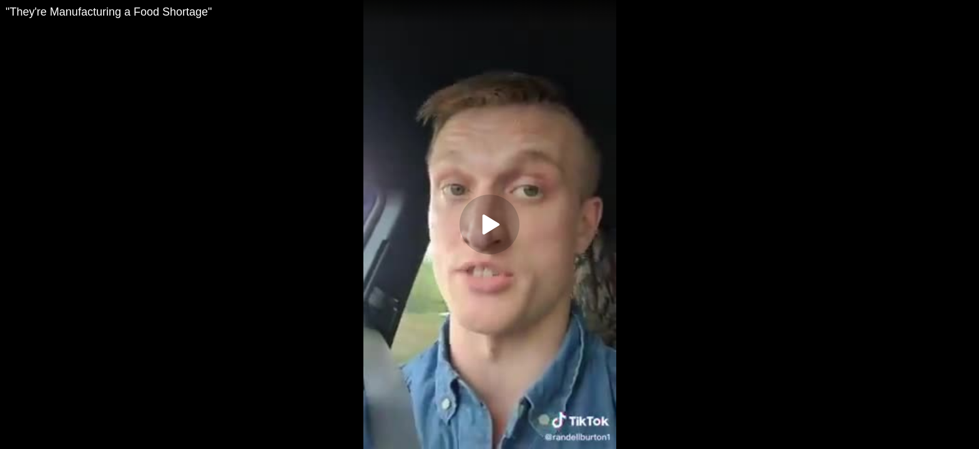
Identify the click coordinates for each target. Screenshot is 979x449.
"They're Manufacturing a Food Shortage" (109, 12)
